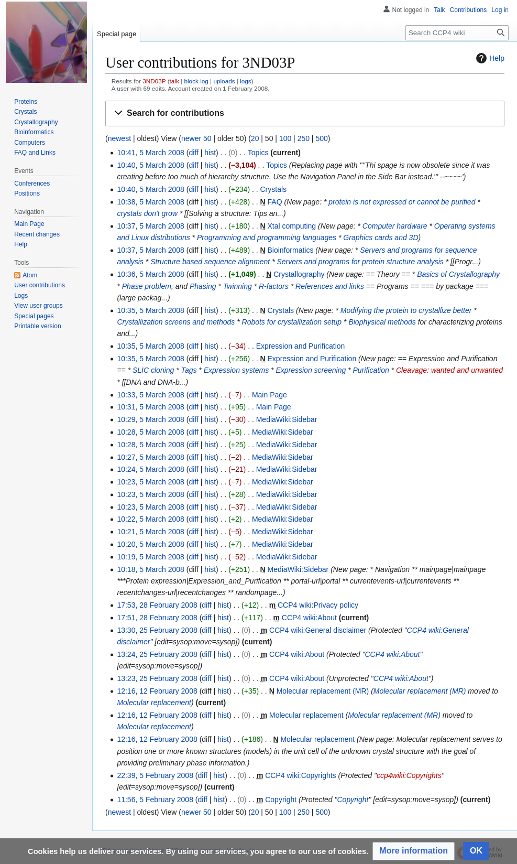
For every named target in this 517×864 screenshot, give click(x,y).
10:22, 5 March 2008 (150, 519)
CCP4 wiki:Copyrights (300, 775)
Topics (258, 152)
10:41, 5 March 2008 (150, 152)
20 (255, 138)
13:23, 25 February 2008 (157, 678)
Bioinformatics (291, 250)
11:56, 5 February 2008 (155, 799)
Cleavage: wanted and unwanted (449, 370)
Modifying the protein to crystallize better (406, 310)
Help (489, 58)
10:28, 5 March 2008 (150, 432)
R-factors (274, 286)
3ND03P (154, 81)
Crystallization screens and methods (176, 322)
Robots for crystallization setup (292, 322)
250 (304, 138)
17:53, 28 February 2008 (157, 605)
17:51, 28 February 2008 (157, 617)
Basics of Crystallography (458, 274)
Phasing (203, 286)
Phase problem (146, 286)
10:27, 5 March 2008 (150, 457)
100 (285, 138)
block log (196, 81)
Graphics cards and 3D (380, 237)
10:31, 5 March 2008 (150, 407)
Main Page (269, 395)
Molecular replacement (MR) (323, 691)
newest (119, 138)
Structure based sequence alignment (210, 261)
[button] (305, 113)
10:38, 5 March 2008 (150, 202)
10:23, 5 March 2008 (150, 482)
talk (174, 81)
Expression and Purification (300, 346)
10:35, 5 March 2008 (150, 310)
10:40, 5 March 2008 (150, 165)
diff (193, 152)
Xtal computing (292, 226)
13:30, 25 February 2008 (157, 630)
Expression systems (236, 370)
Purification (371, 370)
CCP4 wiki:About (309, 617)
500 (321, 138)
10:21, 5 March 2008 (150, 531)
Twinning (237, 286)
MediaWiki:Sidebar (286, 419)
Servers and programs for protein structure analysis (360, 261)
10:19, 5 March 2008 (150, 557)
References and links (329, 286)
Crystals (273, 189)
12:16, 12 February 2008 (157, 691)
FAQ (275, 202)
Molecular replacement (154, 702)
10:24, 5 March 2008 (150, 469)
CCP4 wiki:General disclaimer (317, 630)
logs (245, 81)
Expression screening (311, 370)
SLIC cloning (153, 370)
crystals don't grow (147, 213)
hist (210, 152)
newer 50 (196, 138)
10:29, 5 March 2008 (150, 419)
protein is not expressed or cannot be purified (401, 202)
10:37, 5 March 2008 (150, 226)
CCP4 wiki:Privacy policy (318, 605)
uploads (224, 81)
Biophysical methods (381, 322)
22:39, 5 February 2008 (155, 775)
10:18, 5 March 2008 (150, 569)
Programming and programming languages (266, 237)
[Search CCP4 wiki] (457, 32)
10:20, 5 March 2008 (150, 544)
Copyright (280, 799)
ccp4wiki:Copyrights (409, 775)
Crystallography (298, 274)
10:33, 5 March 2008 (150, 395)
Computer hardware (394, 226)
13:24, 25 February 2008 (157, 654)
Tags (189, 370)
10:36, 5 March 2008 (150, 274)
